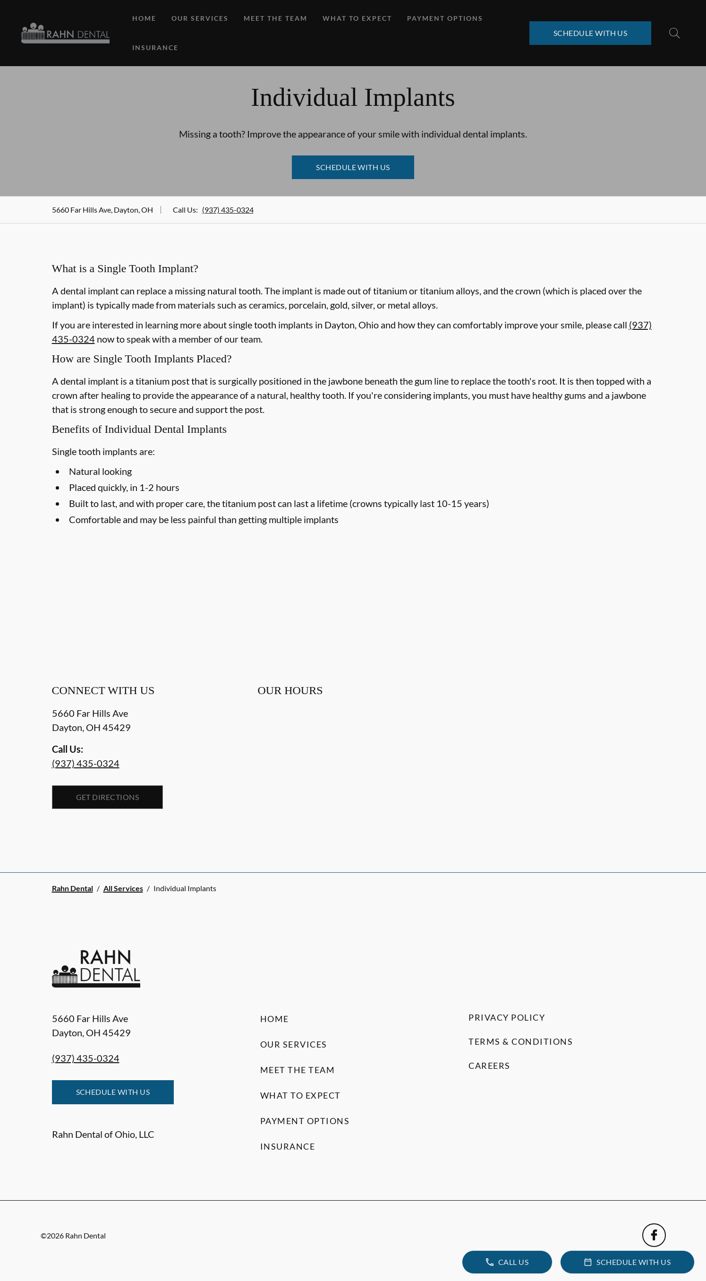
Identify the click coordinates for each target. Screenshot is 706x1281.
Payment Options (445, 18)
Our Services (200, 18)
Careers (489, 1065)
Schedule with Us (590, 32)
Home (144, 18)
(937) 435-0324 (228, 209)
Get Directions (107, 796)
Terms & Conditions (520, 1041)
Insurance (155, 47)
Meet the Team (275, 18)
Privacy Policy (506, 1017)
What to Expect (357, 18)
